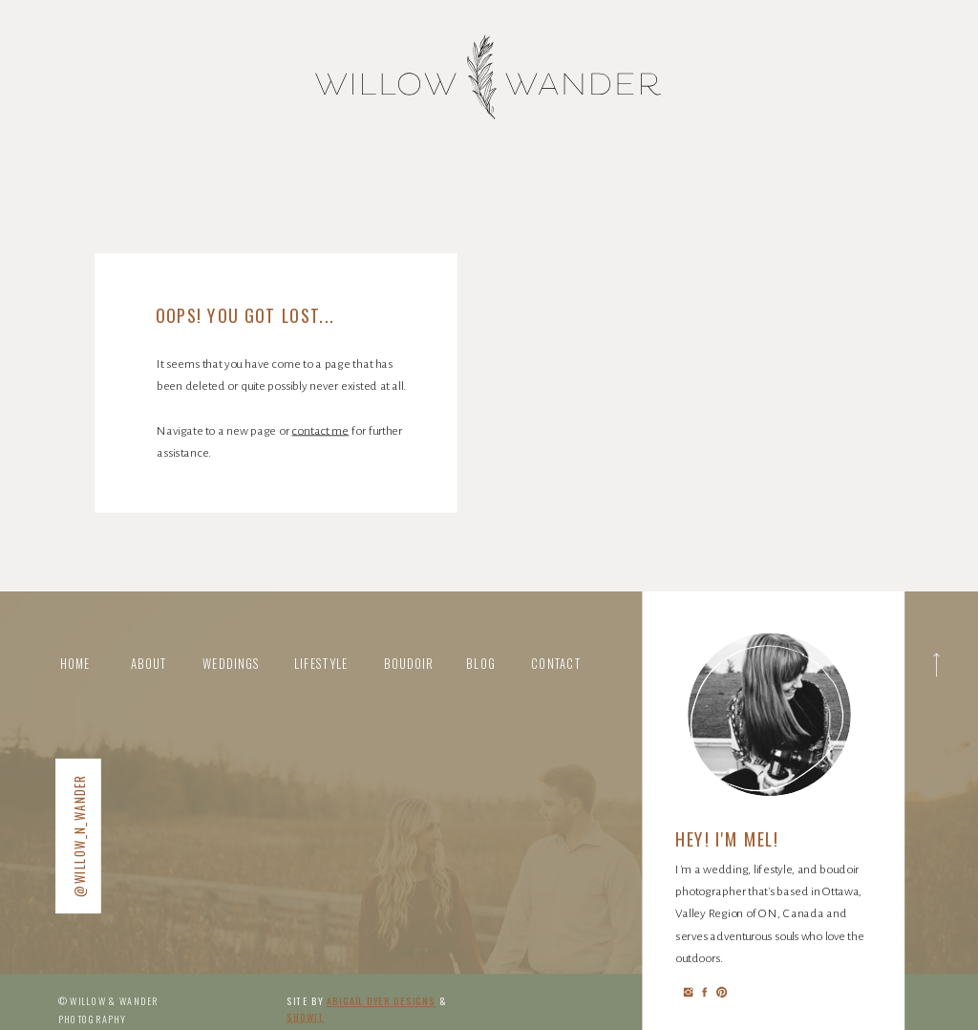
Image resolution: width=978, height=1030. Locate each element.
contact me (320, 430)
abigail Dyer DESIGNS (381, 1001)
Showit (306, 1017)
